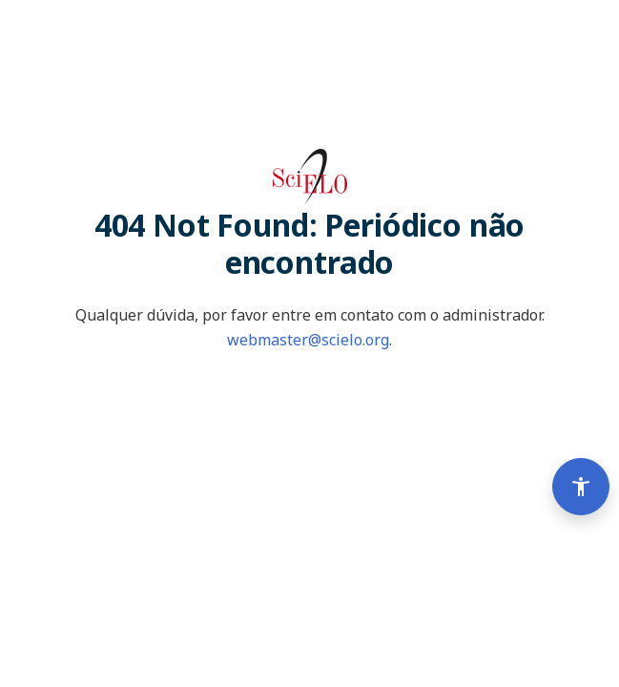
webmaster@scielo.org (308, 339)
